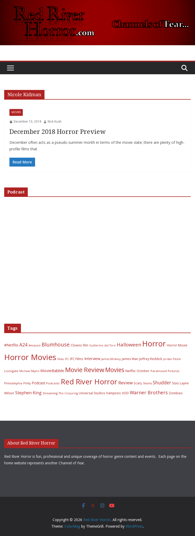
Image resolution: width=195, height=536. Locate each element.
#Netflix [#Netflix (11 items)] (11, 344)
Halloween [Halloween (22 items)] (129, 344)
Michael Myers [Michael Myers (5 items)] (29, 371)
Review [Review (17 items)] (125, 383)
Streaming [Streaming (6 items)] (50, 393)
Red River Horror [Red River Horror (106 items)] (89, 381)
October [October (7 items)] (143, 371)
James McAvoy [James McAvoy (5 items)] (111, 359)
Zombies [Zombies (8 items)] (176, 393)
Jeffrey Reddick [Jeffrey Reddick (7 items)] (150, 359)
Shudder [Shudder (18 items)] (162, 383)
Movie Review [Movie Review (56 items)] (84, 370)
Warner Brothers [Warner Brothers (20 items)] (149, 392)
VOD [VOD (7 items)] (125, 393)
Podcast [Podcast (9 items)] (38, 382)
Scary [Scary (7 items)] (138, 383)
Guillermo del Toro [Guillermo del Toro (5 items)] (102, 345)
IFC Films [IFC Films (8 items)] (76, 358)
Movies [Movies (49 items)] (114, 370)
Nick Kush (55, 121)
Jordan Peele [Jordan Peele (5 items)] (172, 359)
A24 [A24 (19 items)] (23, 344)
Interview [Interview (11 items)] (92, 358)
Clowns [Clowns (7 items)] (76, 345)
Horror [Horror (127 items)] (154, 344)
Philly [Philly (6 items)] (27, 383)
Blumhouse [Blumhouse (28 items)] (56, 344)
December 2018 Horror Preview (57, 131)
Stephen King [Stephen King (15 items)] (28, 393)
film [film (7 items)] (85, 345)
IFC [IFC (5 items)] (67, 359)
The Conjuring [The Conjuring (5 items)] (68, 393)
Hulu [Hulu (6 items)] (60, 359)
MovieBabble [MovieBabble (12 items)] (52, 370)
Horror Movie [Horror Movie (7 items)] (177, 345)
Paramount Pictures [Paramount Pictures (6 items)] (165, 371)
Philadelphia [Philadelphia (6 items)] (13, 383)
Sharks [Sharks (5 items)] (147, 383)
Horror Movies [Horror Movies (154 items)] (30, 357)
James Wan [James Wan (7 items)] (130, 359)
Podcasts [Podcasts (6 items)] (53, 383)
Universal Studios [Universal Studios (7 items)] (92, 393)
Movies (16, 112)
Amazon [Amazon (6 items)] (35, 345)
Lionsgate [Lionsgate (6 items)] (11, 371)
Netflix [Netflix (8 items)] (130, 370)
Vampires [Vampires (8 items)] (113, 393)
